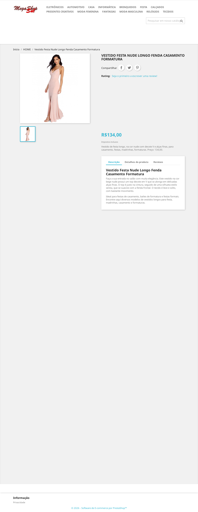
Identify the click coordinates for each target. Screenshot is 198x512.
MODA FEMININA (88, 11)
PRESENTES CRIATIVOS (60, 11)
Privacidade (19, 502)
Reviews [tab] (158, 162)
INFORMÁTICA (107, 7)
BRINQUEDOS (127, 7)
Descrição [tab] (114, 162)
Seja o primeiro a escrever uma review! (134, 76)
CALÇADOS (157, 7)
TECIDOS (168, 11)
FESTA (143, 7)
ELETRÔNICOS (55, 7)
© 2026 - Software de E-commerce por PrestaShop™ (99, 508)
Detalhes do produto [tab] (136, 162)
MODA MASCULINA (131, 11)
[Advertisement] (99, 35)
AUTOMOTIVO (75, 7)
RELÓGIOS (152, 11)
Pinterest (137, 68)
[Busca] (165, 20)
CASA (91, 7)
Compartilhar (121, 68)
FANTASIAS (109, 11)
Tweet (129, 68)
